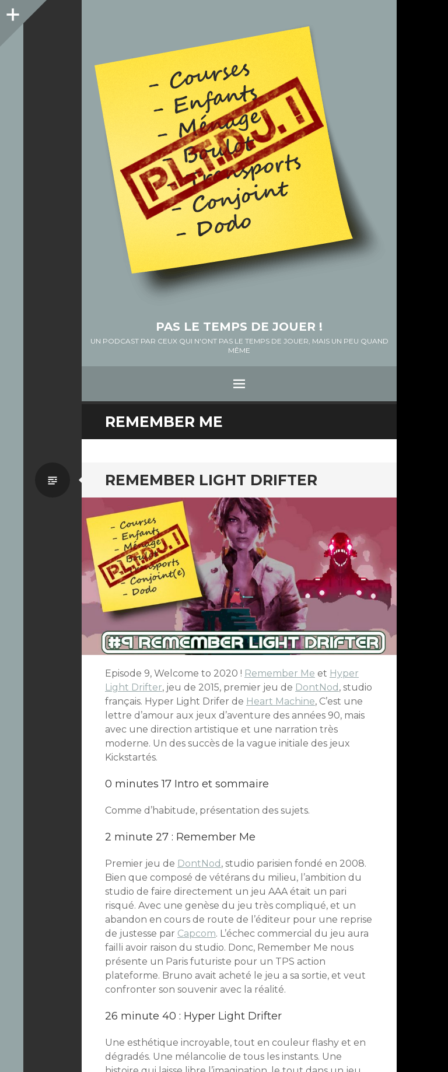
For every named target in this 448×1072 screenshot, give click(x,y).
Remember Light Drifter (211, 480)
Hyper (344, 673)
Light (118, 687)
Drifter (146, 687)
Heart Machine (280, 701)
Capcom (196, 933)
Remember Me (279, 673)
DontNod (317, 687)
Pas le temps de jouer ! (239, 327)
